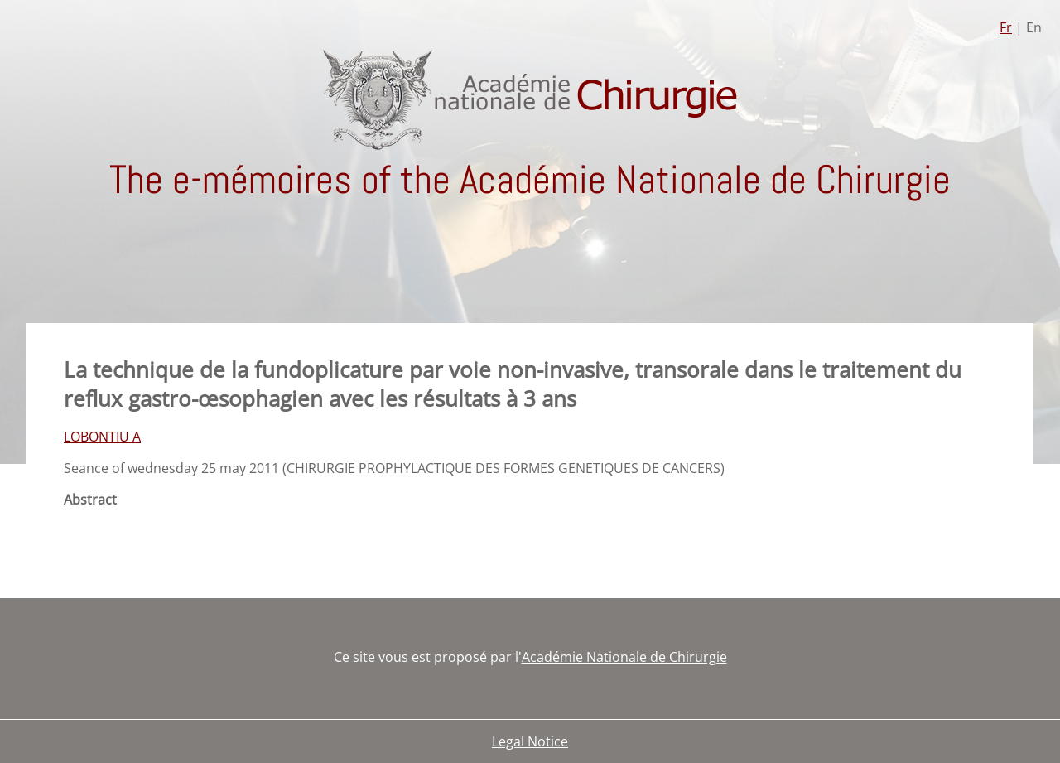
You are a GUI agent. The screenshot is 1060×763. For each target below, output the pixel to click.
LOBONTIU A (102, 436)
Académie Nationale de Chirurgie (624, 657)
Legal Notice (530, 741)
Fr (1006, 27)
